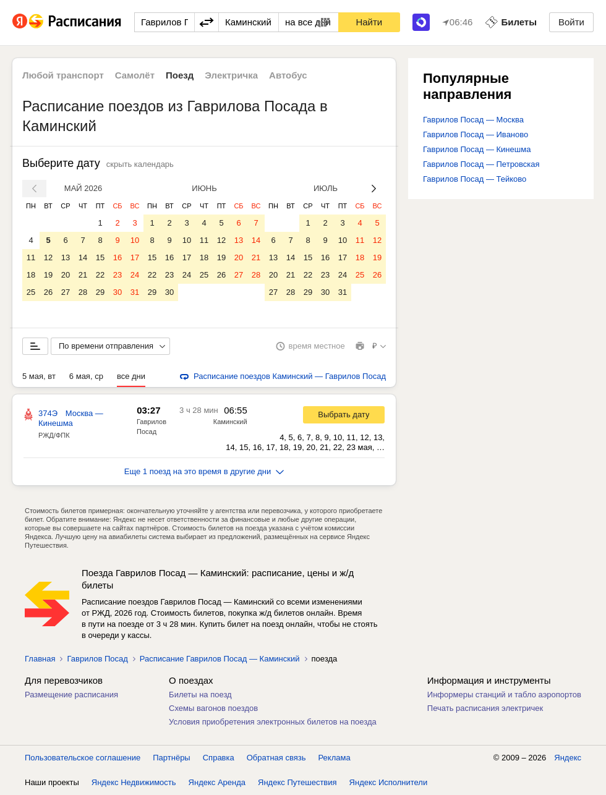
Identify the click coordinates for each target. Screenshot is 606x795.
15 (100, 257)
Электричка (231, 75)
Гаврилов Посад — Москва (473, 119)
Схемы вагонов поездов (213, 708)
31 (134, 292)
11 (31, 257)
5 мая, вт (39, 376)
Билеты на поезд (200, 694)
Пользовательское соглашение (82, 757)
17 (134, 257)
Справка (218, 757)
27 (65, 292)
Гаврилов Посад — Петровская (481, 164)
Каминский (230, 421)
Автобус (288, 75)
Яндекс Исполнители (388, 782)
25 (31, 292)
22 (100, 274)
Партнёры (171, 757)
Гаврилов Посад (97, 658)
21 (83, 274)
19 (48, 274)
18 (31, 274)
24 (134, 274)
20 (65, 274)
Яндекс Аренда (217, 782)
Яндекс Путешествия (297, 782)
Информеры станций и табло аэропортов (504, 694)
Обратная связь (276, 757)
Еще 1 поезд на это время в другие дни (204, 471)
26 (48, 292)
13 (65, 257)
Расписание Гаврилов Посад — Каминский (220, 658)
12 (48, 257)
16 (117, 257)
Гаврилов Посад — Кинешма (477, 149)
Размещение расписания (71, 694)
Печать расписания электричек (485, 708)
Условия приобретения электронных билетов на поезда (273, 721)
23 (117, 274)
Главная (40, 658)
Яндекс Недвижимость (134, 782)
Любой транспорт (63, 75)
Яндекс (567, 757)
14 (83, 257)
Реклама (334, 757)
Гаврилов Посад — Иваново (475, 134)
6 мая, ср (86, 376)
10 (134, 240)
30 (117, 292)
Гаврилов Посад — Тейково (474, 179)
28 (83, 292)
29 (100, 292)
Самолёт (135, 75)
